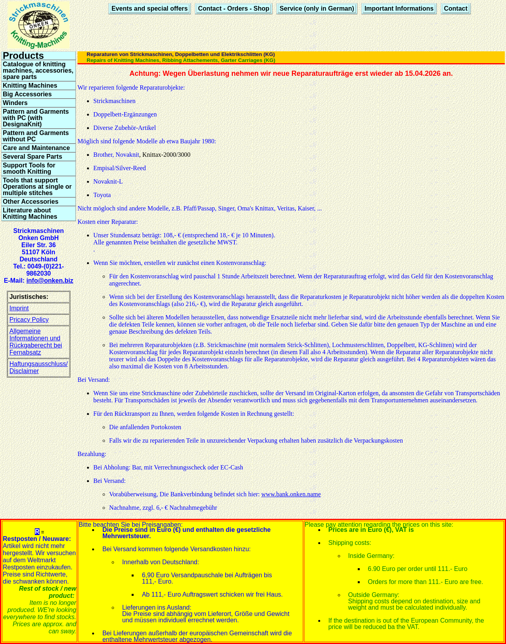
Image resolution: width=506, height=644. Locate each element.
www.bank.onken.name (291, 494)
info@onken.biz (50, 280)
